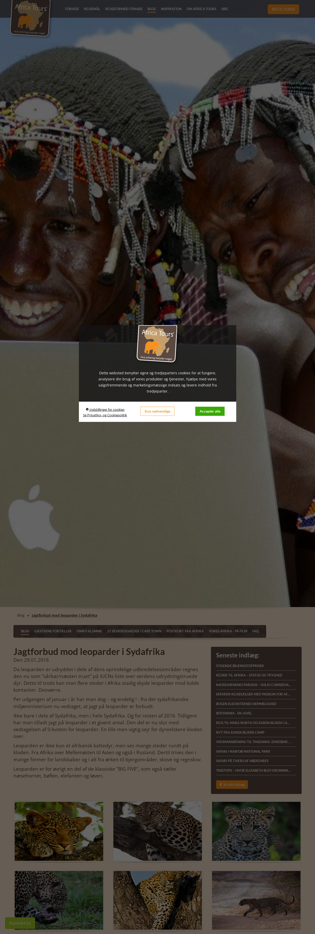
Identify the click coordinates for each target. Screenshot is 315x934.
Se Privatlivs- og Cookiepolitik (105, 415)
